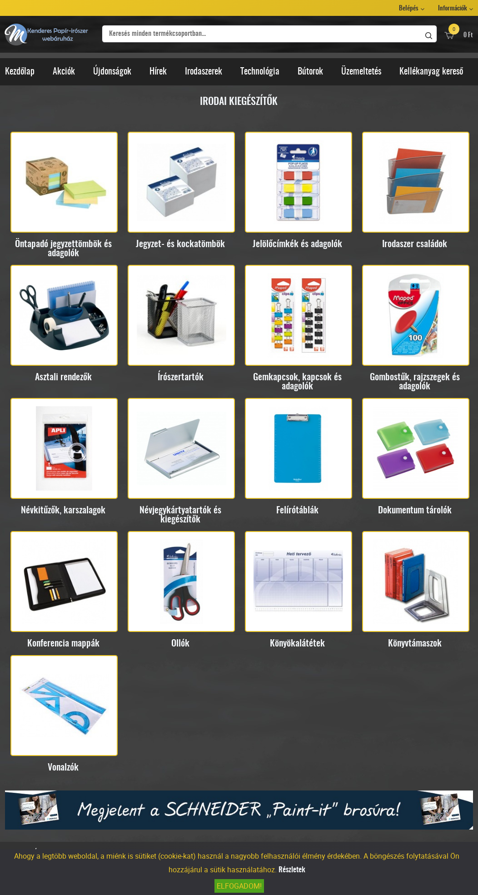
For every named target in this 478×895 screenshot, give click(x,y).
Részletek (292, 870)
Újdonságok (112, 71)
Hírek (158, 71)
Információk (452, 8)
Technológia (259, 71)
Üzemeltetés (361, 71)
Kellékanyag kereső (431, 71)
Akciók (64, 71)
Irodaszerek (203, 71)
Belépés (408, 8)
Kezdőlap (20, 71)
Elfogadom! (239, 886)
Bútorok (310, 71)
